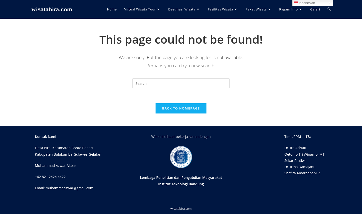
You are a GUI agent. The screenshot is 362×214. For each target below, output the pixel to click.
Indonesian (304, 3)
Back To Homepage (181, 108)
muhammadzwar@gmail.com (69, 188)
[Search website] (329, 9)
